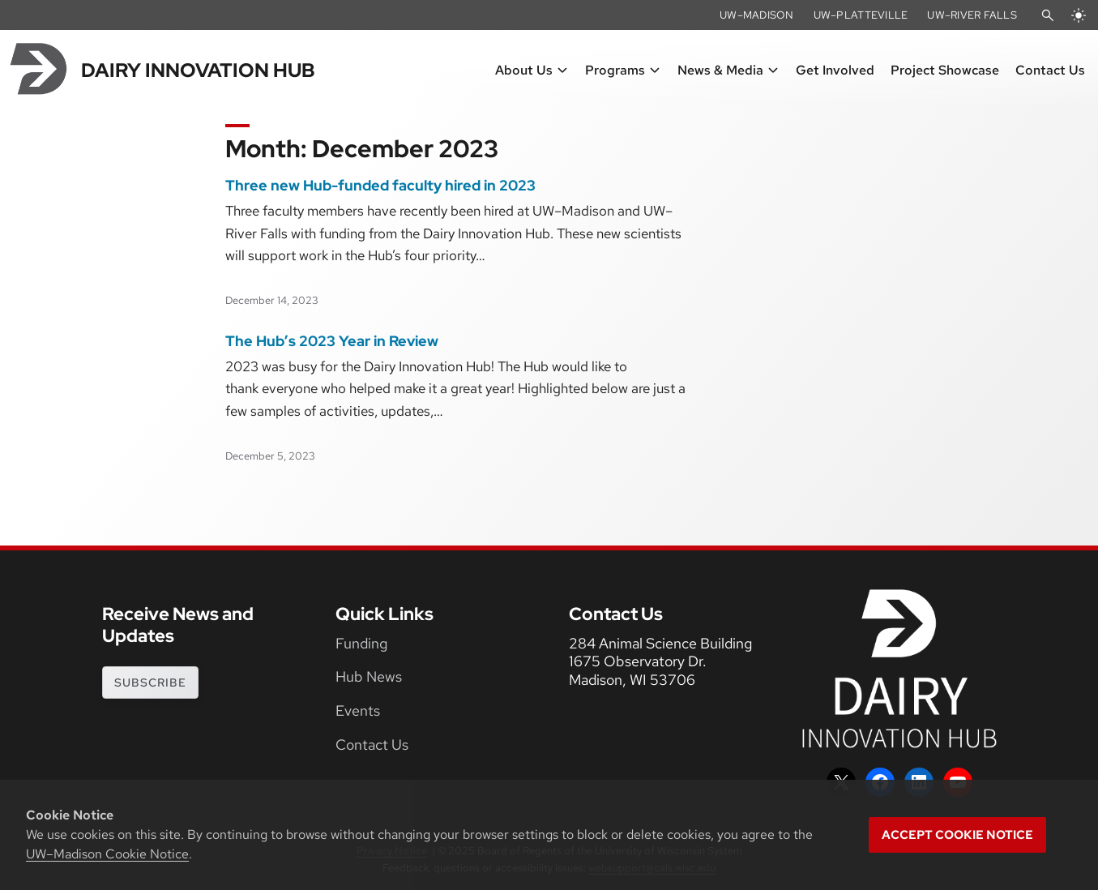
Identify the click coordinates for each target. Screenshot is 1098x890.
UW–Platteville (861, 15)
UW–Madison (757, 15)
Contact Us (371, 744)
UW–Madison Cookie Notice (107, 853)
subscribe (150, 682)
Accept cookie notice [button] (957, 835)
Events (357, 710)
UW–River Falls (972, 15)
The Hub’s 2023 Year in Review (331, 340)
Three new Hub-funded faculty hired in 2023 (380, 185)
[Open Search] (1048, 15)
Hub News (368, 676)
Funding (361, 643)
